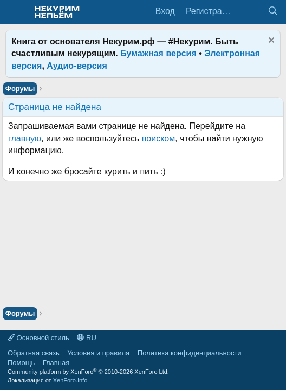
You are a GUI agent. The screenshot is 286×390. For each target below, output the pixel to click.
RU (86, 338)
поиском (159, 138)
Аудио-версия (77, 65)
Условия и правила (98, 353)
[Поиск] (273, 11)
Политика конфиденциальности (190, 353)
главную (24, 138)
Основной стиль (38, 338)
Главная (56, 363)
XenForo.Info (70, 380)
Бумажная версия (158, 53)
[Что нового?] (251, 11)
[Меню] (15, 12)
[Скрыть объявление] (270, 41)
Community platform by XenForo (88, 371)
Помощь (21, 363)
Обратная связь (34, 353)
